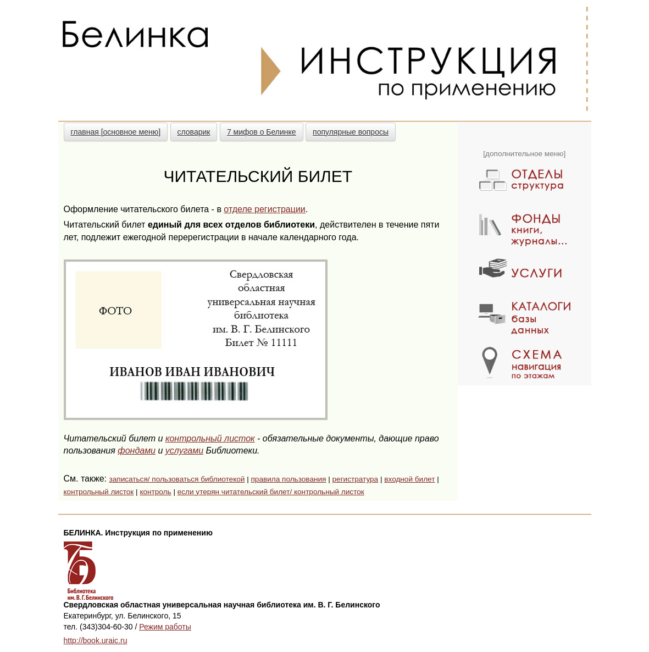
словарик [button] (193, 132)
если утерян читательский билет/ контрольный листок (270, 492)
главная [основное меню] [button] (116, 132)
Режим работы (165, 626)
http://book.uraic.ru (95, 640)
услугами (184, 450)
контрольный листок (210, 438)
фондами (137, 450)
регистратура (355, 479)
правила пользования (288, 479)
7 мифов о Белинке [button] (261, 132)
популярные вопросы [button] (351, 132)
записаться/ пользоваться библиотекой (177, 479)
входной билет (409, 479)
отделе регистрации (264, 209)
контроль (155, 492)
